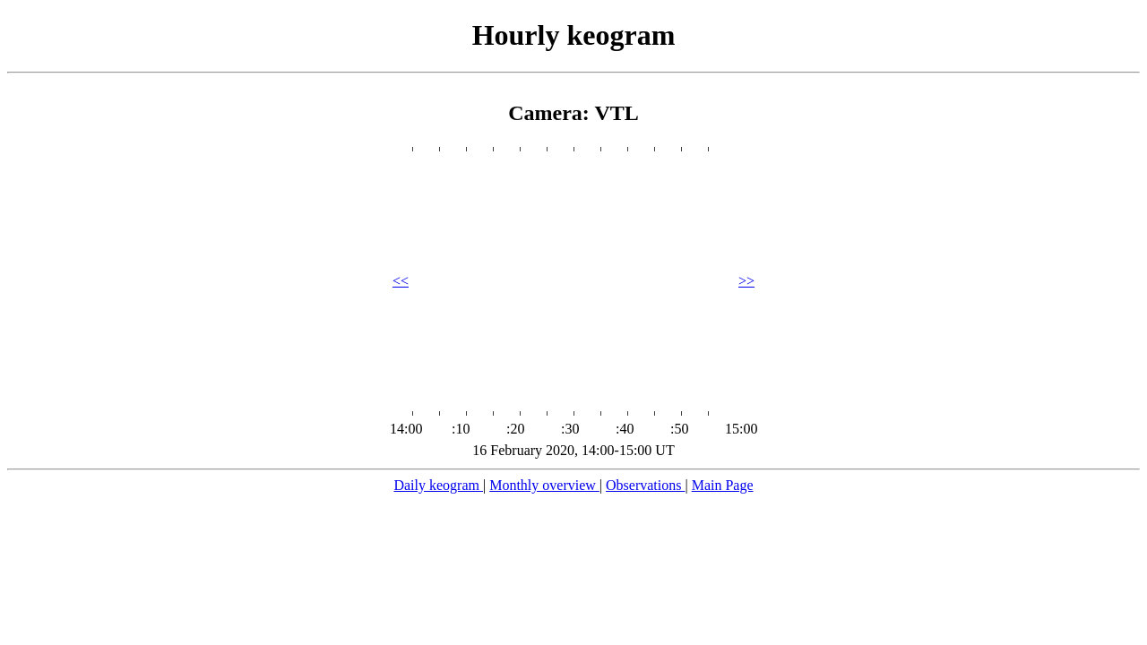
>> (746, 280)
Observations (645, 485)
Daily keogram (438, 485)
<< (400, 280)
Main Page (723, 485)
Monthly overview (544, 485)
